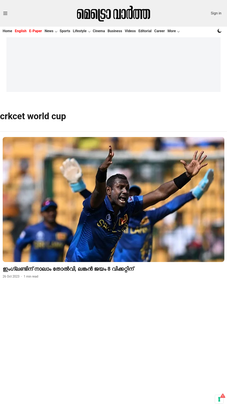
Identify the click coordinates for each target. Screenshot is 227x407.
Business (115, 31)
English (21, 31)
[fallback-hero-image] (113, 199)
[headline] (113, 269)
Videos (130, 31)
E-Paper (35, 31)
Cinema (99, 31)
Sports (65, 31)
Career (159, 31)
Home (7, 31)
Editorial (145, 31)
